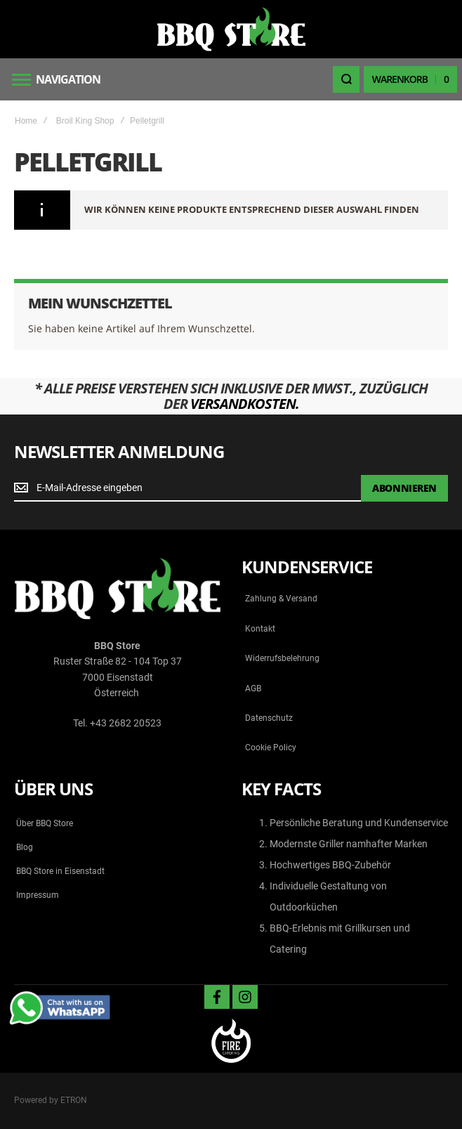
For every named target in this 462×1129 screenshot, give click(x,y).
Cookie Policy (270, 747)
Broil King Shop (85, 121)
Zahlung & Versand (281, 598)
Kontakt (260, 629)
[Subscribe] (404, 488)
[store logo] (231, 29)
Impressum (37, 895)
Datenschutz (269, 718)
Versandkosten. (244, 403)
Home (26, 121)
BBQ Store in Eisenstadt (60, 871)
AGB (253, 688)
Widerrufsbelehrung (282, 658)
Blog (24, 847)
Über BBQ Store (44, 823)
